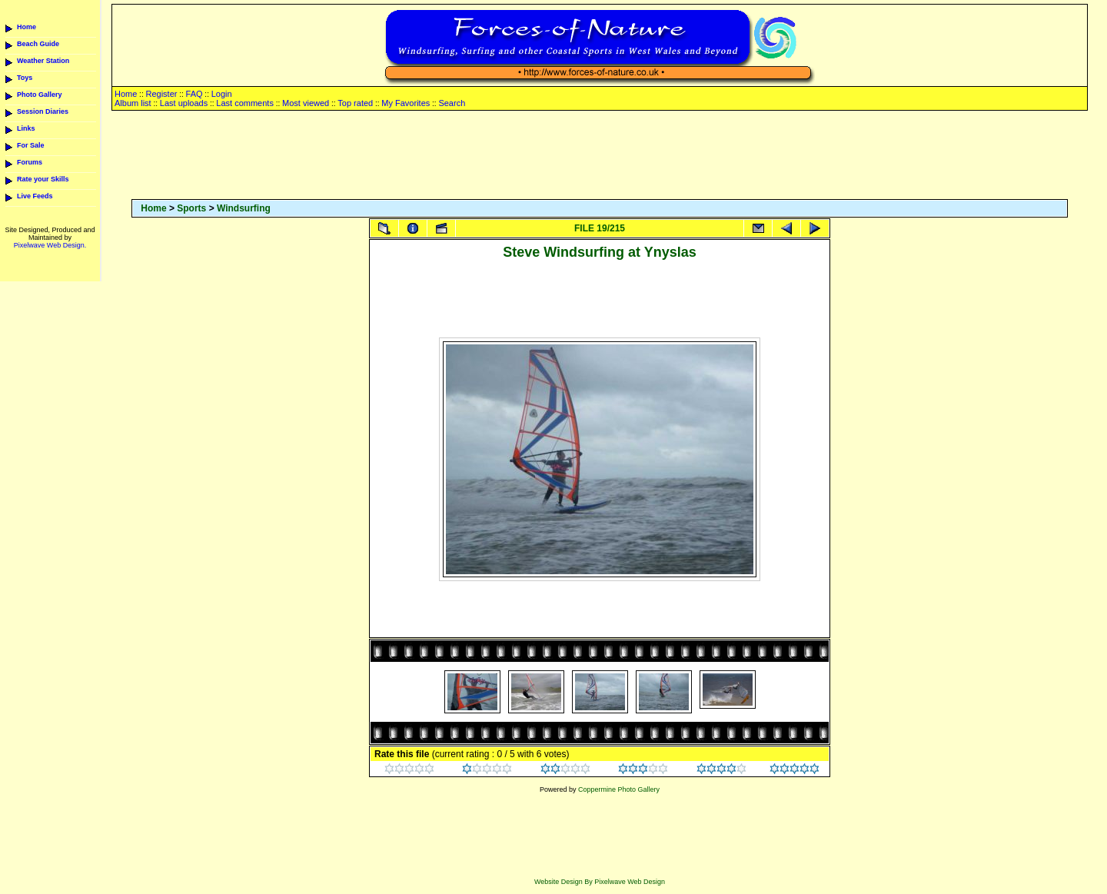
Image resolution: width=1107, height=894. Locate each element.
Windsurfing (244, 208)
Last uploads (184, 103)
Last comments (245, 103)
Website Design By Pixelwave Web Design (599, 882)
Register (161, 93)
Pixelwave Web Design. (50, 245)
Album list (133, 103)
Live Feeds (35, 196)
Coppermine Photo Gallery (619, 789)
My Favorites (405, 103)
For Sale (31, 145)
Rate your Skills (43, 179)
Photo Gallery (39, 94)
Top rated (355, 103)
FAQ (194, 93)
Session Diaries (42, 111)
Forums (29, 162)
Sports (191, 208)
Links (26, 128)
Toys (24, 77)
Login (221, 93)
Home (26, 27)
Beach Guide (38, 44)
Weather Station (43, 61)
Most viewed (305, 103)
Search (451, 103)
